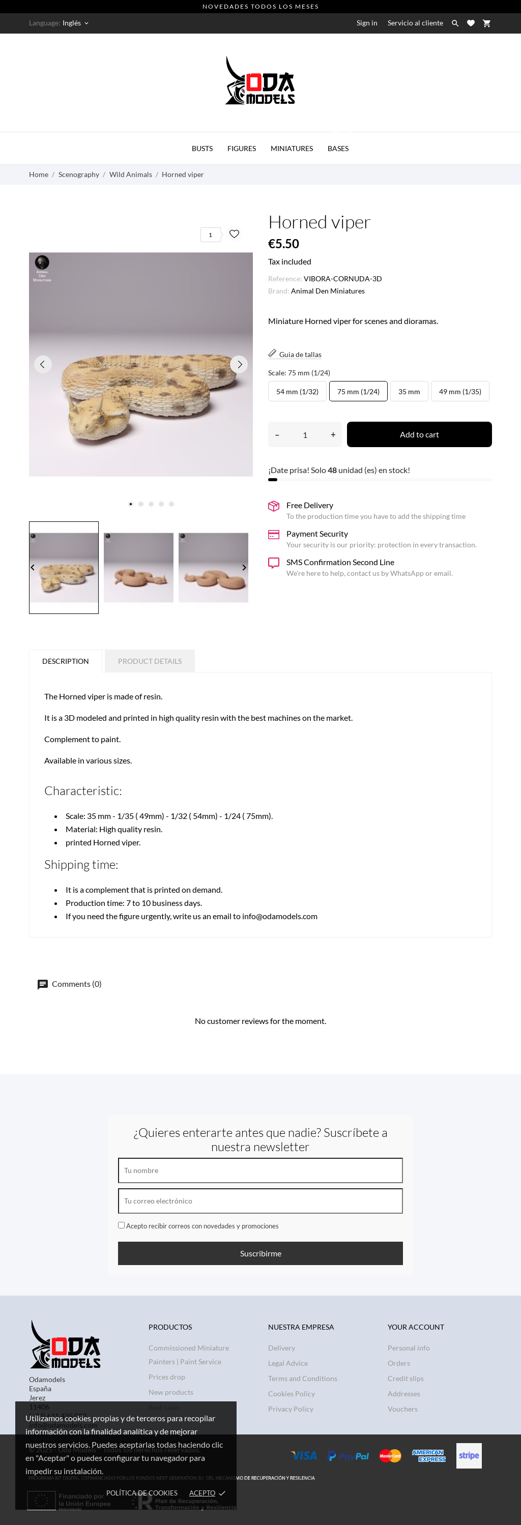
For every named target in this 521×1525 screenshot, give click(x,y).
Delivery (281, 1347)
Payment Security (317, 533)
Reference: (285, 278)
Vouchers (403, 1408)
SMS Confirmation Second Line (340, 562)
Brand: (279, 290)
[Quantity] (305, 434)
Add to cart (419, 434)
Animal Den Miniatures (328, 290)
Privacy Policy (290, 1408)
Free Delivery (309, 505)
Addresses (404, 1393)
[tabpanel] (141, 364)
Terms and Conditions (302, 1378)
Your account (416, 1327)
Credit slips (406, 1378)
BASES (341, 142)
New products (171, 1392)
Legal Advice (288, 1363)
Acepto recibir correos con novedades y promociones (198, 1226)
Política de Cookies (142, 1493)
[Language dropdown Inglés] (76, 23)
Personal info (409, 1347)
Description (65, 661)
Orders (399, 1363)
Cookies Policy (291, 1393)
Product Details (150, 661)
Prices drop (167, 1376)
